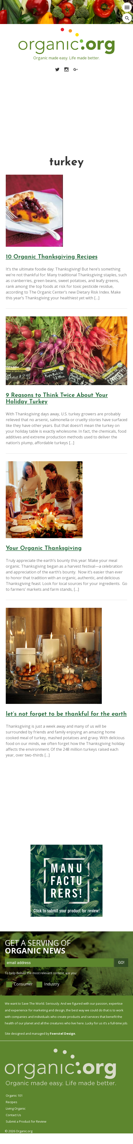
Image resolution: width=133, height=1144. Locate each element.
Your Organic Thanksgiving (44, 548)
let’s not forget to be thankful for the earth (66, 714)
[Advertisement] (66, 108)
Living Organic (15, 1108)
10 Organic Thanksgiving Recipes (51, 257)
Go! (121, 962)
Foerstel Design (62, 1033)
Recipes (11, 1102)
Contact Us (13, 1115)
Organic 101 (14, 1095)
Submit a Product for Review (26, 1121)
